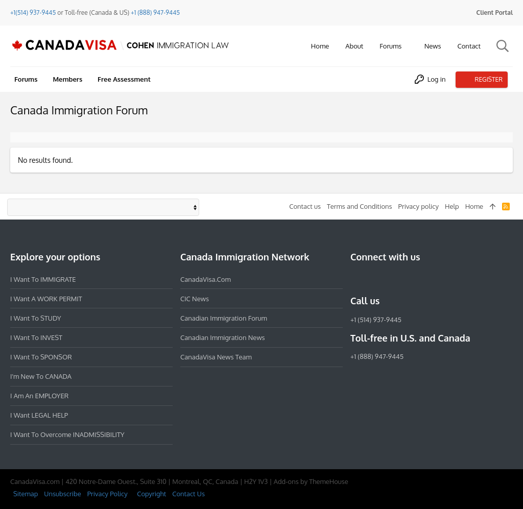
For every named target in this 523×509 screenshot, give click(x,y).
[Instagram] (375, 279)
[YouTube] (430, 279)
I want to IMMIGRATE (43, 279)
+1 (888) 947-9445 (155, 12)
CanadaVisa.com (205, 279)
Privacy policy (418, 206)
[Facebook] (356, 279)
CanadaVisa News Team (216, 357)
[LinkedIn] (393, 279)
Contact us (305, 206)
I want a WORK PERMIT (46, 299)
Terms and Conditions (359, 206)
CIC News (194, 299)
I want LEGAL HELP (39, 415)
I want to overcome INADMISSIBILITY (67, 434)
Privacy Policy (107, 494)
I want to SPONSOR (41, 357)
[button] (409, 46)
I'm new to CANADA (41, 376)
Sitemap (25, 494)
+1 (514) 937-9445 (375, 320)
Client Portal (495, 12)
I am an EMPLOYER (39, 396)
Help (452, 206)
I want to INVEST (36, 337)
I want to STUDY (35, 318)
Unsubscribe (62, 494)
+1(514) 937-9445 (33, 12)
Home (474, 206)
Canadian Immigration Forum (223, 318)
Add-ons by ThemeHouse (311, 481)
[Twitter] (412, 279)
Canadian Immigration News (222, 337)
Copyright (151, 494)
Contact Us (188, 494)
